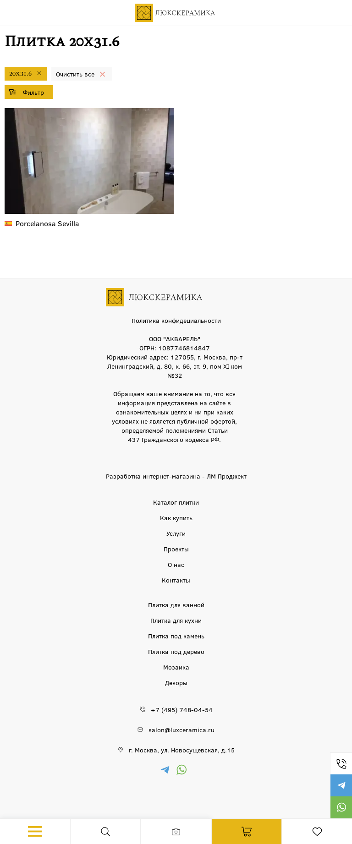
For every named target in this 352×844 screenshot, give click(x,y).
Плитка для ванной (176, 604)
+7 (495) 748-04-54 (341, 763)
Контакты (176, 579)
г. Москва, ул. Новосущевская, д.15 (182, 749)
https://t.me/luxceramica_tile (341, 785)
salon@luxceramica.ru (181, 729)
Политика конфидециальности (176, 320)
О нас (176, 564)
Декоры (176, 682)
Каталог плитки (176, 501)
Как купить (176, 517)
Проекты (176, 548)
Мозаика (176, 666)
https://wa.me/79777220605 (341, 807)
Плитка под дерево (176, 651)
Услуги (176, 533)
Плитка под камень (176, 635)
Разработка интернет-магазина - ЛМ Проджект (176, 475)
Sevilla (47, 223)
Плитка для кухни (176, 620)
